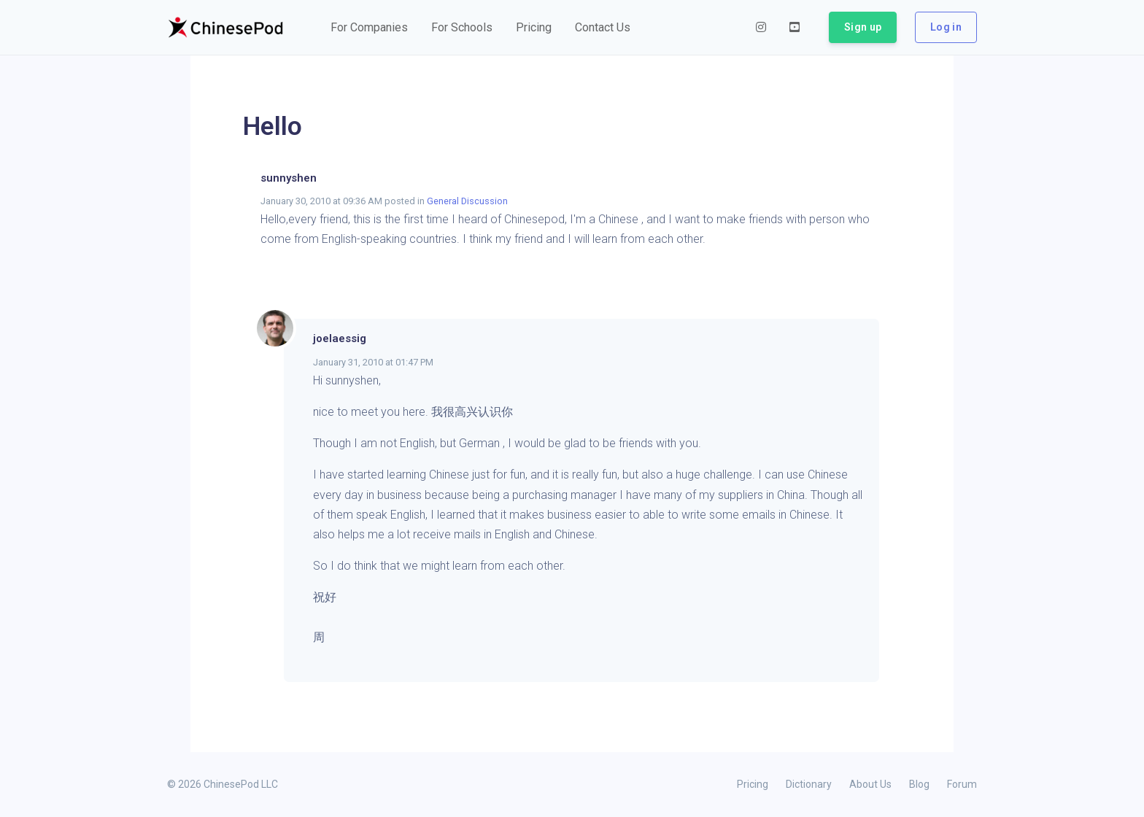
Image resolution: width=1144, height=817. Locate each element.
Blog (919, 784)
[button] (369, 27)
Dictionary (809, 784)
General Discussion (467, 200)
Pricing (752, 784)
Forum (962, 784)
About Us (870, 784)
